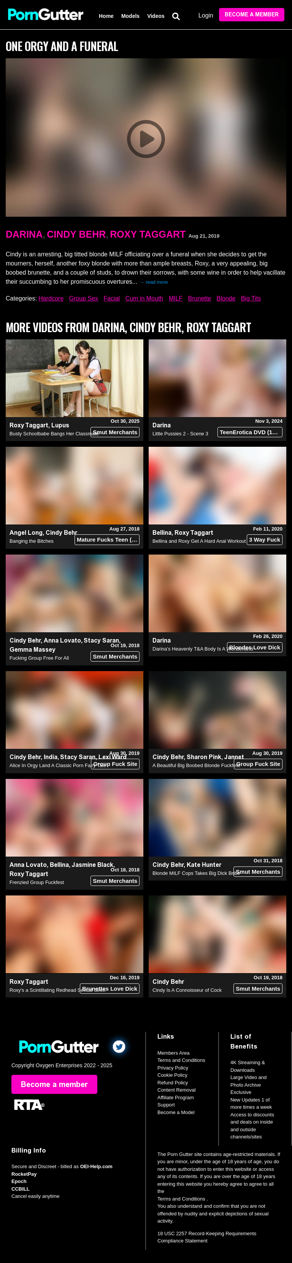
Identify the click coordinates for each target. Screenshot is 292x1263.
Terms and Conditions (181, 1060)
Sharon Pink (204, 757)
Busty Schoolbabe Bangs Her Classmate (54, 433)
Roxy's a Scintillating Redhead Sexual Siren (58, 990)
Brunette (199, 298)
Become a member (252, 14)
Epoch (19, 1181)
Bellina (161, 532)
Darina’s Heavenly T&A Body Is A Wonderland (202, 649)
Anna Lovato (62, 640)
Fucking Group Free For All (39, 658)
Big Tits (251, 298)
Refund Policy (172, 1083)
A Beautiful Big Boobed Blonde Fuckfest (196, 765)
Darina (24, 234)
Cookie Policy (172, 1075)
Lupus (60, 425)
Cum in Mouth (144, 298)
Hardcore (50, 298)
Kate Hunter (204, 864)
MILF (175, 298)
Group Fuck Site (115, 764)
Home (106, 16)
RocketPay (23, 1174)
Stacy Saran (101, 640)
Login (205, 15)
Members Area (173, 1053)
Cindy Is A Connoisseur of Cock (187, 990)
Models (130, 16)
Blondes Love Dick (254, 647)
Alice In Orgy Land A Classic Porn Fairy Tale (58, 765)
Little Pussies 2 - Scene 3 (180, 433)
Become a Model (176, 1112)
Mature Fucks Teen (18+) (108, 539)
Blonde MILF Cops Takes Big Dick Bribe (196, 873)
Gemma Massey (33, 649)
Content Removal (176, 1090)
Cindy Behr (76, 234)
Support (166, 1105)
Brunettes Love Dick (109, 988)
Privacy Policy (172, 1068)
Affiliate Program (175, 1097)
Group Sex (83, 298)
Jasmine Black (92, 864)
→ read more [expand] (154, 282)
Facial (111, 298)
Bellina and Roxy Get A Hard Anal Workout (199, 541)
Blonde (226, 298)
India (50, 757)
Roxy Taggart (148, 234)
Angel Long (26, 532)
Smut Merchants (115, 432)
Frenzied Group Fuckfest (37, 882)
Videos (156, 16)
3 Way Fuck (264, 539)
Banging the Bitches (32, 541)
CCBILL (20, 1189)
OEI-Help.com (96, 1166)
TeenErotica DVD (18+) (250, 432)
